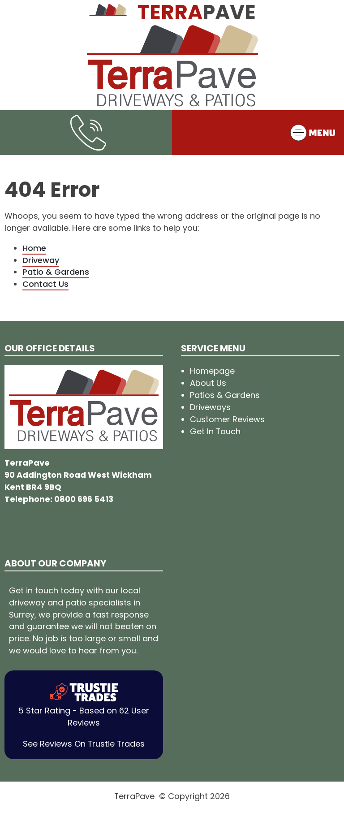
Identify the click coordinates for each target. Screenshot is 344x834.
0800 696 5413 (83, 499)
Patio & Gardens (55, 271)
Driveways (210, 407)
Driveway (40, 260)
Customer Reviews (227, 419)
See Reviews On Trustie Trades (84, 743)
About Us (208, 383)
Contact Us (45, 284)
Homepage (212, 370)
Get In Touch (215, 431)
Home (34, 248)
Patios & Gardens (225, 395)
